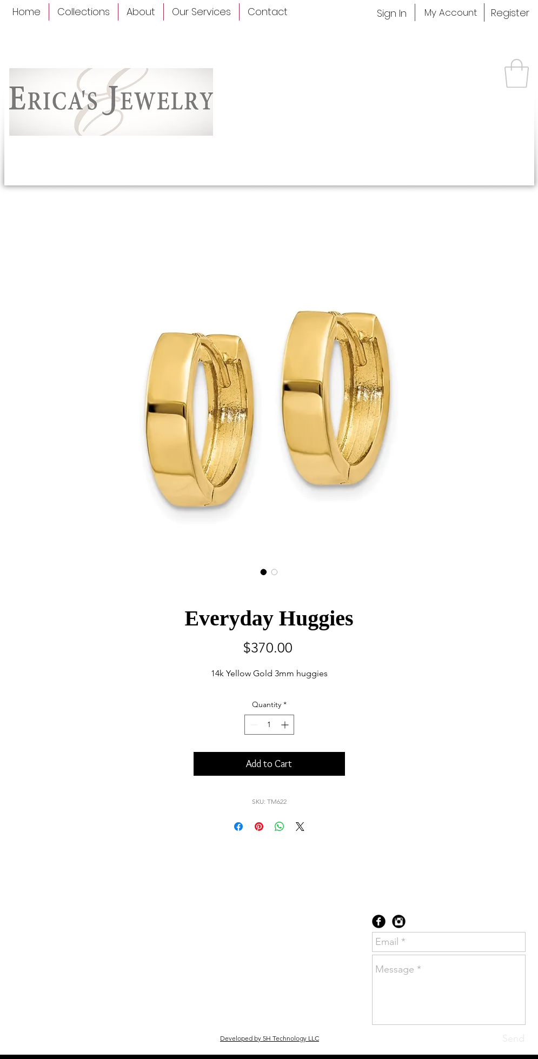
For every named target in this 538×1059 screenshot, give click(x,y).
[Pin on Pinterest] (259, 826)
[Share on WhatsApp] (279, 826)
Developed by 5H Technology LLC (269, 1038)
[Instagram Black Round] (399, 921)
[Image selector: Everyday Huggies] (263, 572)
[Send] (513, 1038)
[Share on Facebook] (238, 826)
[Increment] (286, 724)
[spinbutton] (269, 724)
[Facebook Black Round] (379, 921)
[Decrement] (253, 724)
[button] (516, 73)
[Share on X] (300, 826)
